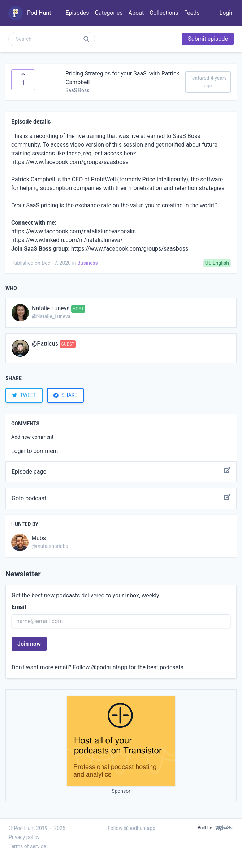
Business (87, 263)
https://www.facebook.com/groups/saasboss (70, 162)
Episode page (121, 471)
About (136, 12)
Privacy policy (24, 837)
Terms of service (27, 846)
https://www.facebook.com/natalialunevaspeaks (73, 231)
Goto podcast (121, 498)
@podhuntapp (109, 667)
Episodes (77, 12)
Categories (109, 12)
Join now (29, 643)
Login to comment (34, 451)
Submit (208, 38)
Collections (164, 12)
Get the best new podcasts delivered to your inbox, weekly (85, 595)
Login (227, 12)
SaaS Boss (77, 90)
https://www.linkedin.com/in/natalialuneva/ (66, 240)
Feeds (192, 12)
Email (19, 607)
